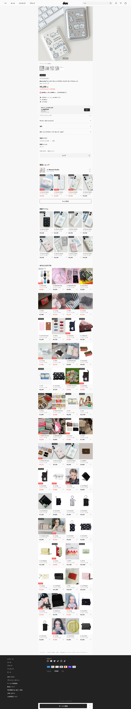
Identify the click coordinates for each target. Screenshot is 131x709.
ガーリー (42, 146)
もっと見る (65, 201)
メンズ (9, 662)
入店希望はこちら (12, 696)
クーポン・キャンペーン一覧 (45, 115)
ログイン (51, 97)
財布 (53, 141)
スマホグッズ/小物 (44, 141)
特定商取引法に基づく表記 (15, 690)
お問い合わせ (43, 151)
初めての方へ (11, 677)
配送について (51, 151)
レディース (10, 659)
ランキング (22, 3)
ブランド (32, 3)
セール (13, 3)
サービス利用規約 (12, 683)
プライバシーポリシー (13, 680)
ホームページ (42, 652)
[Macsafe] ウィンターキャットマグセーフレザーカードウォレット (73, 652)
